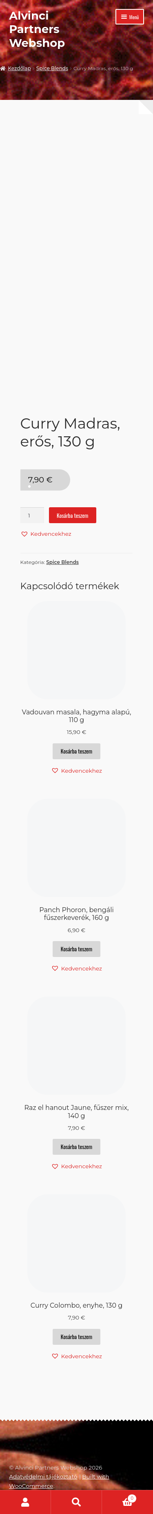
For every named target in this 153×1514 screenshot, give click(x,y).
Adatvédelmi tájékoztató (43, 1476)
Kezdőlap (19, 68)
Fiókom (25, 1502)
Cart (119, 1497)
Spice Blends (52, 68)
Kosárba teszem (72, 515)
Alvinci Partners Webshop (37, 29)
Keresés (76, 1502)
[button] (45, 533)
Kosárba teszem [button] (76, 751)
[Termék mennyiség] (32, 515)
